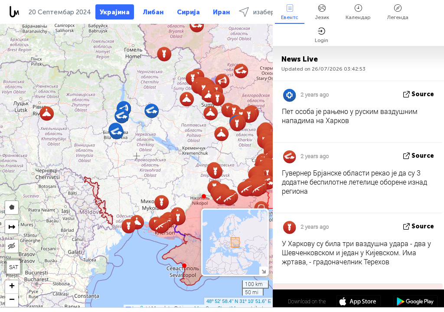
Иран (221, 12)
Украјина (115, 12)
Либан (153, 12)
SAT (13, 266)
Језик (322, 12)
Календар (358, 12)
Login (321, 35)
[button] (204, 196)
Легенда (397, 12)
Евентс (289, 12)
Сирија (188, 12)
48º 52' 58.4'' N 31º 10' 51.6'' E (238, 301)
